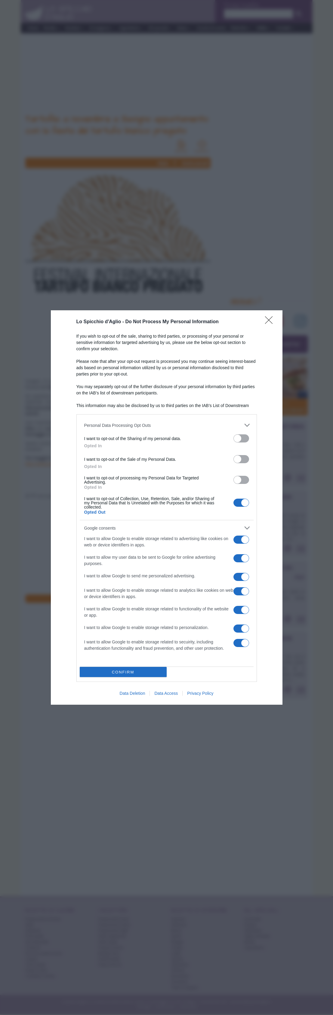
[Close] (270, 322)
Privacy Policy (200, 693)
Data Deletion (132, 693)
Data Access (166, 693)
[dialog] (166, 507)
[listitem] (166, 425)
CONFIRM (123, 672)
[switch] (241, 438)
